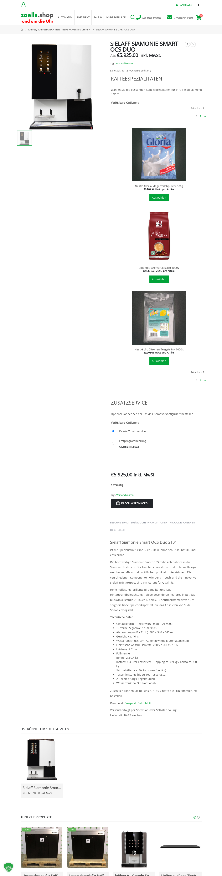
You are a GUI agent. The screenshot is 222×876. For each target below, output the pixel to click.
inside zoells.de (116, 17)
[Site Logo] (37, 17)
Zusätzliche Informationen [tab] (149, 522)
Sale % (98, 17)
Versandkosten (124, 63)
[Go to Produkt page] (41, 759)
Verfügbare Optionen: (125, 102)
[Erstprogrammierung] (159, 443)
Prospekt (130, 703)
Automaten (65, 17)
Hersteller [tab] (117, 530)
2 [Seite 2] (200, 116)
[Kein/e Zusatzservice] (159, 431)
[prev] (187, 44)
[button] (133, 17)
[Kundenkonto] (24, 4)
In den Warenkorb (134, 503)
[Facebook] (198, 5)
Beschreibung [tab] (119, 522)
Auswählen (159, 197)
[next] (193, 44)
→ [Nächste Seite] (205, 116)
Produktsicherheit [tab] (182, 522)
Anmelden (183, 4)
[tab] (159, 164)
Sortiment (83, 17)
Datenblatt (144, 703)
